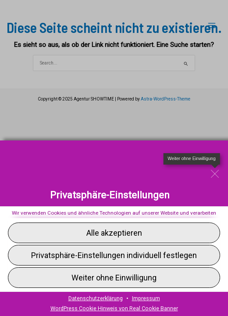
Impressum (146, 298)
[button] (114, 277)
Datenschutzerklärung (95, 298)
